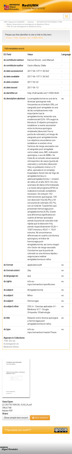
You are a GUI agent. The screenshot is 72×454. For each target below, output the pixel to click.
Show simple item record (16, 417)
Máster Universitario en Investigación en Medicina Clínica (27, 24)
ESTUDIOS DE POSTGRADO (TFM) (49, 22)
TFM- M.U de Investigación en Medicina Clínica (23, 27)
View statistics (40, 417)
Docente (30, 22)
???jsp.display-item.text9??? (18, 430)
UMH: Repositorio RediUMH (14, 22)
